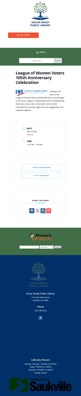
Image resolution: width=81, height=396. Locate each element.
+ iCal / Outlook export (41, 175)
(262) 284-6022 (40, 310)
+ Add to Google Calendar (41, 167)
